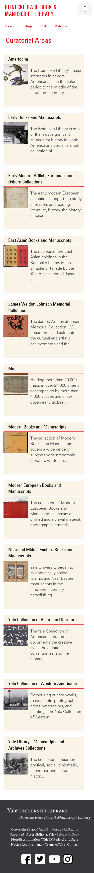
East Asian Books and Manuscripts (39, 240)
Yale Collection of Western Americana (42, 683)
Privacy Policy (67, 834)
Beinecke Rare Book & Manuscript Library (31, 10)
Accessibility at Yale (40, 834)
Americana (18, 59)
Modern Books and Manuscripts (37, 427)
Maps (13, 368)
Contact (72, 844)
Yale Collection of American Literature (42, 619)
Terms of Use (55, 844)
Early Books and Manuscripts (34, 117)
